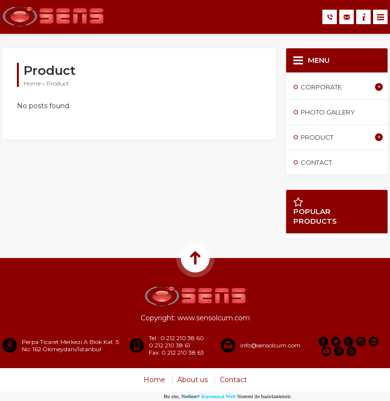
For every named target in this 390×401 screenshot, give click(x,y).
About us (192, 379)
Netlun (190, 396)
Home (32, 83)
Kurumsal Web (218, 396)
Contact (233, 379)
